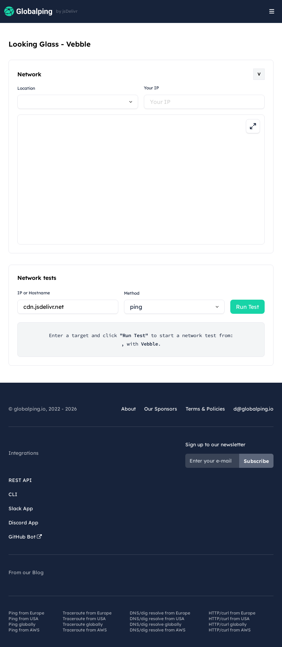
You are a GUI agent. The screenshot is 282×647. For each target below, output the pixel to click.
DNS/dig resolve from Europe (160, 613)
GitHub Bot (25, 537)
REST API (20, 480)
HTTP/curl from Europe (232, 613)
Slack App (21, 508)
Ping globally (22, 624)
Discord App (23, 522)
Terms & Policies (205, 409)
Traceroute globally (83, 624)
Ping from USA (23, 618)
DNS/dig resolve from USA (157, 618)
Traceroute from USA (84, 618)
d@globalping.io (253, 409)
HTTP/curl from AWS (229, 630)
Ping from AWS (24, 630)
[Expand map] (253, 126)
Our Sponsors (160, 409)
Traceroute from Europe (87, 613)
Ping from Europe (26, 613)
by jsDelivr (67, 11)
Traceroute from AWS (85, 630)
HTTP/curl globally (228, 624)
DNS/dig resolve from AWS (157, 630)
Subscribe (256, 461)
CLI (13, 494)
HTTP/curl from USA (229, 618)
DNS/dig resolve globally (155, 624)
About (128, 409)
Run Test (247, 306)
